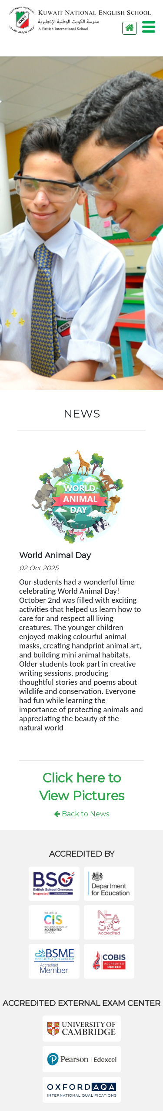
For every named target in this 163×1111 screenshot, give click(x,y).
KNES (80, 20)
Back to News (81, 814)
